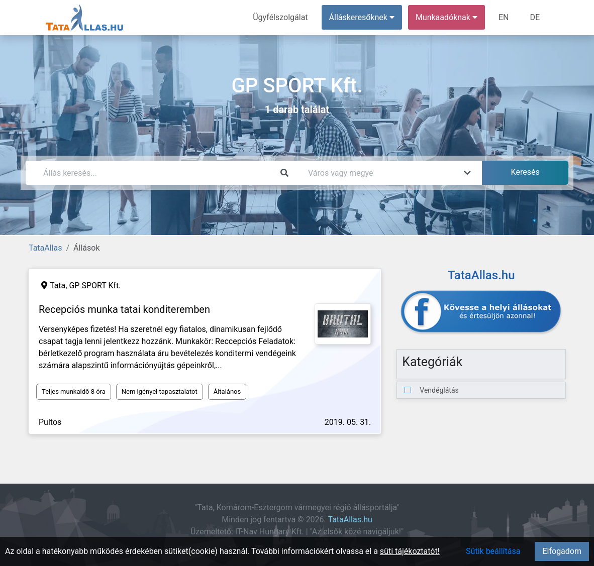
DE (535, 17)
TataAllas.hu (350, 519)
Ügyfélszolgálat (280, 17)
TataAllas (45, 248)
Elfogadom (561, 551)
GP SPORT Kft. (95, 285)
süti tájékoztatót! (410, 551)
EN (504, 17)
